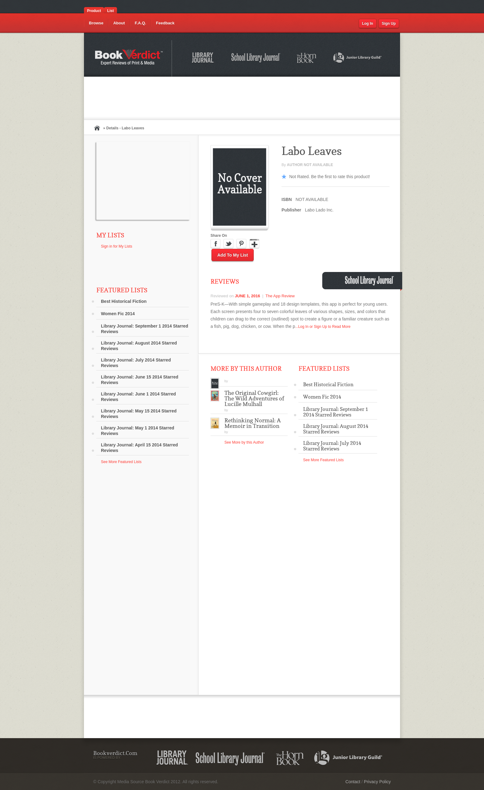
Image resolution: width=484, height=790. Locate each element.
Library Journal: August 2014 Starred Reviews (139, 346)
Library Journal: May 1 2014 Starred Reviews (137, 430)
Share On (219, 235)
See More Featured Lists (121, 462)
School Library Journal (256, 58)
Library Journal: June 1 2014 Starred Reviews (138, 396)
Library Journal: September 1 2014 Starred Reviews (144, 329)
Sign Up (389, 23)
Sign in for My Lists (116, 246)
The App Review (280, 296)
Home (97, 128)
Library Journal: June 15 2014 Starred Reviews (139, 379)
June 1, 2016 (247, 296)
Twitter (228, 244)
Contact (352, 781)
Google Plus (254, 244)
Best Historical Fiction (124, 301)
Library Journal (204, 58)
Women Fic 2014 (118, 313)
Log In (367, 23)
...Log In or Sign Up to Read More (322, 326)
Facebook (215, 244)
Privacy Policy (377, 781)
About (119, 23)
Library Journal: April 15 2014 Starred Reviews (139, 447)
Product (94, 11)
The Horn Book (307, 58)
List (110, 11)
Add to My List (232, 255)
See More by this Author (244, 442)
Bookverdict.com (129, 58)
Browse (96, 23)
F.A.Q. (140, 23)
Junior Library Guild (357, 58)
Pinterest (241, 244)
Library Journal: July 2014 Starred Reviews (136, 362)
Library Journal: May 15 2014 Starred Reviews (139, 413)
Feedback (165, 23)
